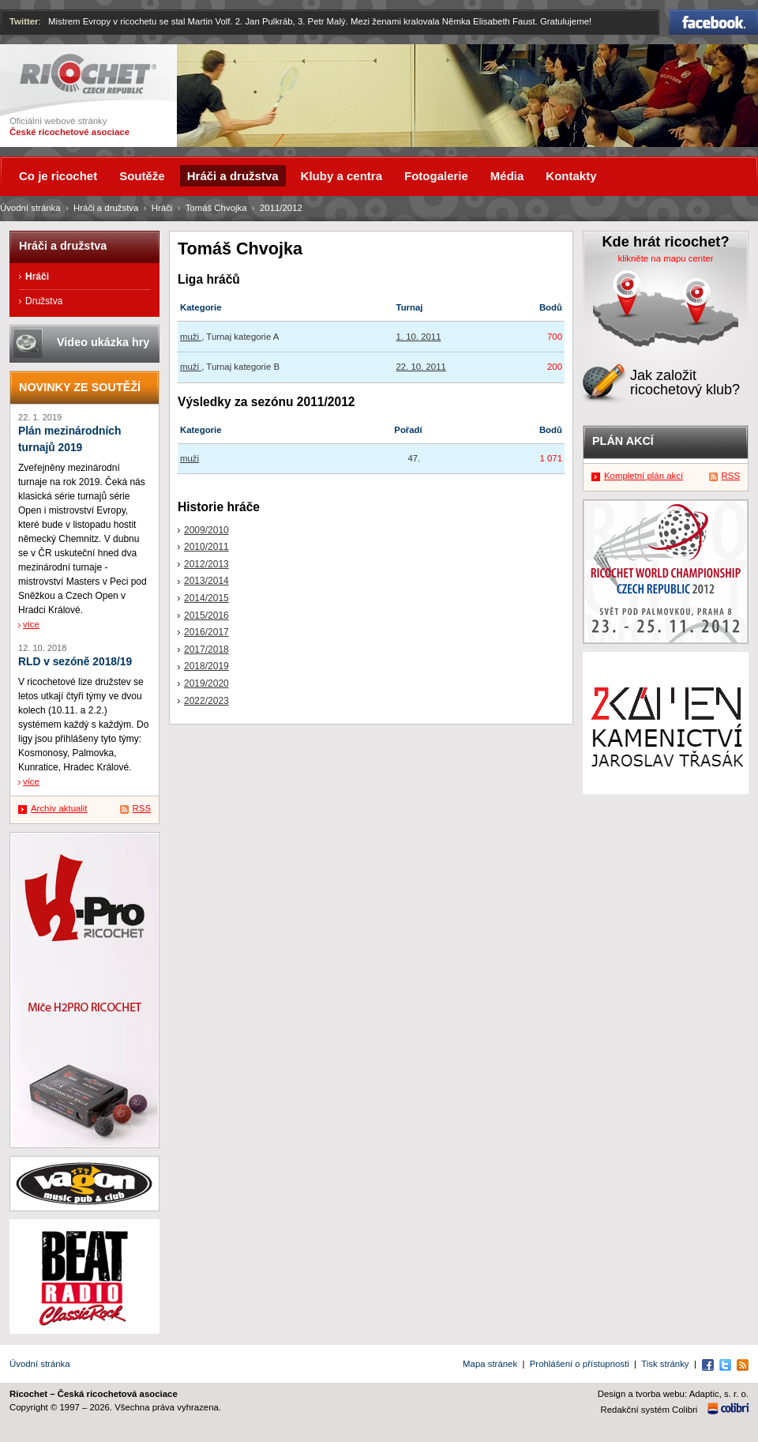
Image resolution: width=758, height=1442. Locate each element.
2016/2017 (206, 632)
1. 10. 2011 (418, 336)
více (31, 624)
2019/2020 (206, 683)
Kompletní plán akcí (643, 475)
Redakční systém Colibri (649, 1409)
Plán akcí (623, 441)
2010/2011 (206, 546)
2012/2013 (206, 564)
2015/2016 (206, 615)
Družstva (43, 301)
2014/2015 (206, 598)
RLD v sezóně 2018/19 (75, 662)
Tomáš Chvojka (216, 208)
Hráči (162, 208)
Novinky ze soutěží (80, 387)
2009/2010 (206, 530)
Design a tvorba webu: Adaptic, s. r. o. (673, 1394)
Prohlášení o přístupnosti (579, 1364)
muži (190, 336)
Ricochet (88, 74)
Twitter (24, 21)
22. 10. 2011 (421, 366)
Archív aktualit (59, 808)
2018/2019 (206, 666)
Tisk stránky (665, 1364)
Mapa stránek (490, 1364)
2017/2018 (206, 649)
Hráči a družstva (105, 208)
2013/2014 (206, 580)
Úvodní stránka (30, 208)
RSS (142, 808)
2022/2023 (206, 700)
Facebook (713, 22)
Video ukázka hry (103, 342)
